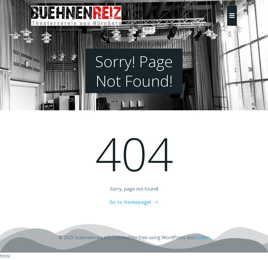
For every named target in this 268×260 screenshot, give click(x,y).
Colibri (203, 237)
